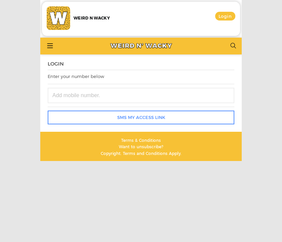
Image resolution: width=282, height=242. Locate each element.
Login (225, 16)
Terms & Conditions (141, 140)
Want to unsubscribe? (141, 146)
